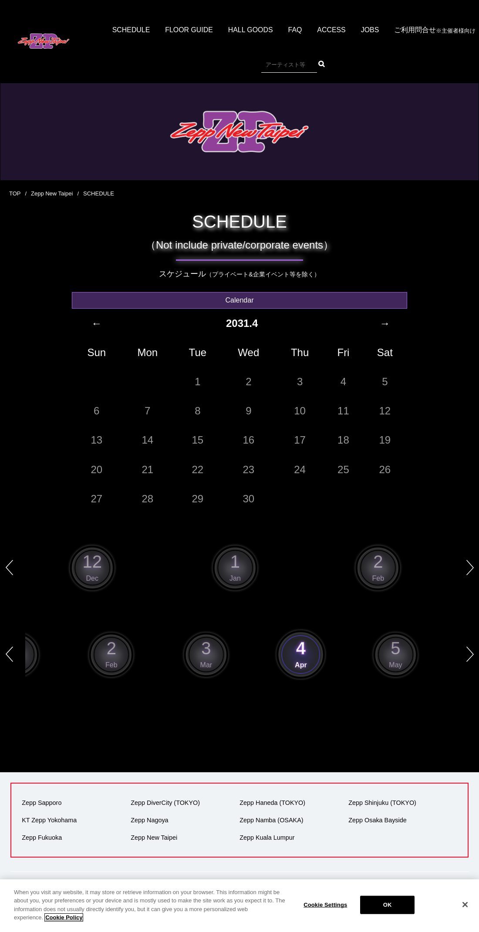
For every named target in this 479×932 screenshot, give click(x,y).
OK (387, 915)
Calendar (240, 299)
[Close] (465, 914)
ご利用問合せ (435, 31)
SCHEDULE (130, 30)
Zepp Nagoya (149, 820)
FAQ (295, 30)
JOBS (370, 30)
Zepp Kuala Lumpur (266, 837)
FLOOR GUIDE (189, 30)
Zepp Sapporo (41, 802)
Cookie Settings (325, 915)
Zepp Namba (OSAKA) (271, 820)
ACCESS (331, 30)
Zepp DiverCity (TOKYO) (165, 802)
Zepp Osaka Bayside (377, 820)
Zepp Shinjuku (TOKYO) (382, 802)
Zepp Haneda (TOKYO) (272, 802)
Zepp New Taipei (52, 193)
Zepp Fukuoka (42, 837)
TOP (15, 193)
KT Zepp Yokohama (49, 820)
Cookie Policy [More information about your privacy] (63, 927)
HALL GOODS (250, 30)
